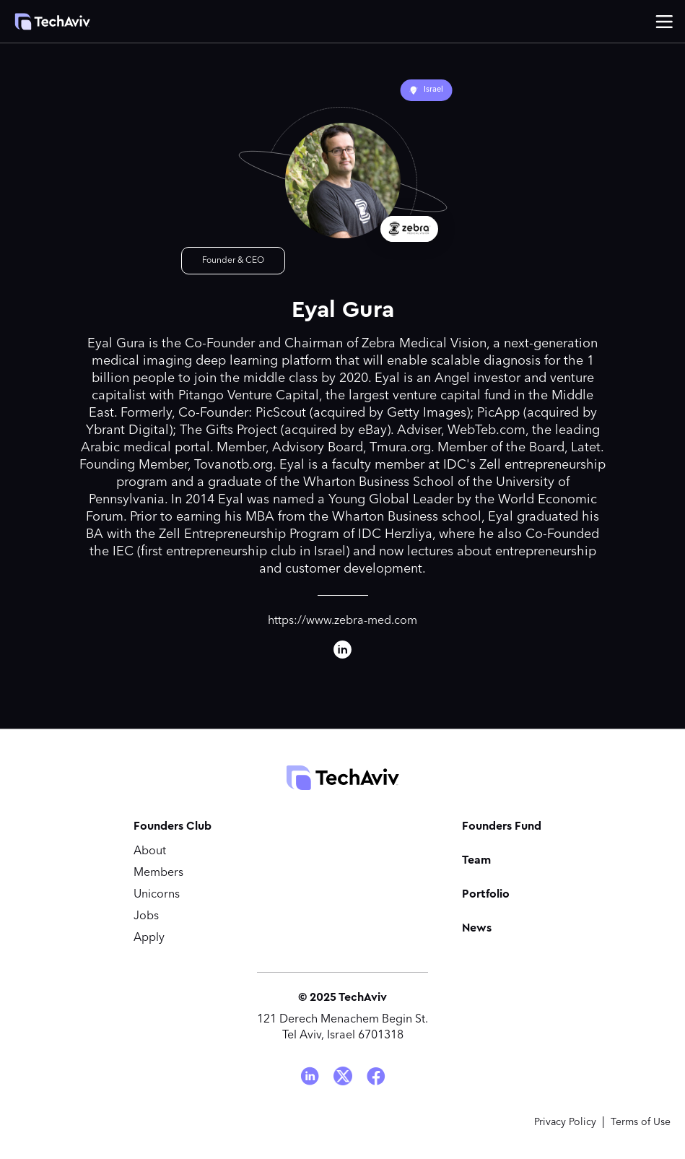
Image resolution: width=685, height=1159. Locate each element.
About (150, 851)
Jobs (146, 916)
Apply (149, 938)
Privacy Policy (565, 1122)
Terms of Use (641, 1122)
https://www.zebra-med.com (342, 621)
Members (158, 873)
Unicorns (157, 894)
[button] (664, 22)
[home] (52, 22)
